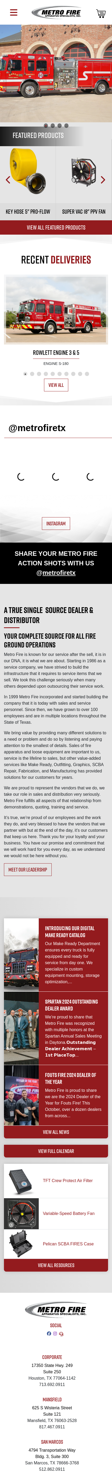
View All (56, 384)
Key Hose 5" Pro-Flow (28, 212)
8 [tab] (73, 374)
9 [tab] (80, 374)
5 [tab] (53, 374)
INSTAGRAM (56, 523)
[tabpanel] (56, 73)
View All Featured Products (56, 227)
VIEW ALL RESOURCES (56, 1265)
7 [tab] (66, 374)
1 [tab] (46, 125)
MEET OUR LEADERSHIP (27, 869)
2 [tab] (53, 125)
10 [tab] (87, 374)
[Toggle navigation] (13, 12)
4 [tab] (66, 125)
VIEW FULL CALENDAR (56, 1151)
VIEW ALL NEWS (56, 1131)
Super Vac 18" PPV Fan (83, 212)
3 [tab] (59, 125)
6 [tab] (59, 374)
